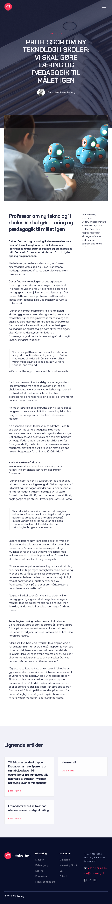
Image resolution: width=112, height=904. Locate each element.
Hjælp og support (45, 881)
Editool (63, 876)
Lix (61, 870)
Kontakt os (41, 876)
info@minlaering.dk (94, 873)
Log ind (39, 870)
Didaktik (39, 859)
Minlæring (65, 859)
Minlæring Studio (69, 865)
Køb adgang (41, 865)
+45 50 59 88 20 (97, 868)
